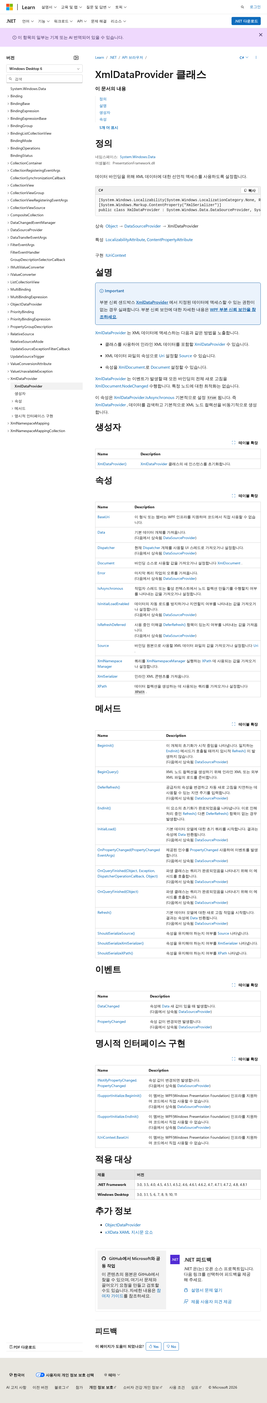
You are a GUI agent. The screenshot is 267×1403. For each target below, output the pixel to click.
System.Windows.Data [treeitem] (28, 88)
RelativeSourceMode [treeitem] (26, 341)
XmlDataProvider (152, 302)
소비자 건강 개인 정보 (141, 1387)
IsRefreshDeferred (112, 624)
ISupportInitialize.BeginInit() (119, 1095)
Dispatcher (106, 547)
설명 (103, 105)
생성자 (104, 112)
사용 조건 (177, 1387)
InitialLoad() (107, 828)
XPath (206, 660)
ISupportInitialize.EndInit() (118, 1116)
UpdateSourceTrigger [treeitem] (27, 356)
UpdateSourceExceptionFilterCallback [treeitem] (40, 348)
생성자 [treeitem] (20, 393)
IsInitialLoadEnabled (113, 603)
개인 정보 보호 (101, 1387)
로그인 (255, 6)
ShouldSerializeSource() (116, 933)
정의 (103, 98)
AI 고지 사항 (16, 1387)
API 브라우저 (132, 57)
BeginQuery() (108, 771)
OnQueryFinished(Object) (118, 891)
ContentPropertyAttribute (170, 239)
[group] (178, 205)
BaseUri (104, 516)
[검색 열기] (242, 7)
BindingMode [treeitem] (21, 140)
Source (185, 355)
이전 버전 (40, 1387)
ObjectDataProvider (123, 1224)
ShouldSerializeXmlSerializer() (121, 943)
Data (101, 532)
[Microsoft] (9, 7)
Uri (162, 355)
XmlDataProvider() (112, 463)
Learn (99, 57)
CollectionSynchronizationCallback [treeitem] (37, 177)
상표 (194, 1387)
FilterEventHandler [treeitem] (25, 252)
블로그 (59, 1387)
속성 (103, 119)
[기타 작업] (256, 57)
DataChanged (108, 1006)
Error (101, 572)
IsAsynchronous (110, 588)
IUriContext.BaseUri (113, 1137)
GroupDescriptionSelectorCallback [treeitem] (37, 259)
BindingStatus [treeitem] (21, 155)
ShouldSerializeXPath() (115, 953)
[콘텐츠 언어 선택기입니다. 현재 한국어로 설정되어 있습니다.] (17, 1375)
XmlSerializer (108, 676)
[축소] (76, 57)
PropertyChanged (204, 849)
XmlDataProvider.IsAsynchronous (144, 397)
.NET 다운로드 (246, 21)
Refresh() (239, 750)
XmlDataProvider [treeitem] (28, 386)
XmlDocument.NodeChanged (121, 386)
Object (112, 226)
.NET (113, 57)
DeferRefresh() (174, 624)
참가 (79, 1387)
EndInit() (172, 750)
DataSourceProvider (142, 226)
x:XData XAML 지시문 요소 (129, 1232)
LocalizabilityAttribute (125, 239)
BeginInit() (106, 745)
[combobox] (44, 68)
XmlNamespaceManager (166, 660)
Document (160, 367)
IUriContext (116, 255)
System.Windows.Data (137, 156)
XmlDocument (132, 367)
